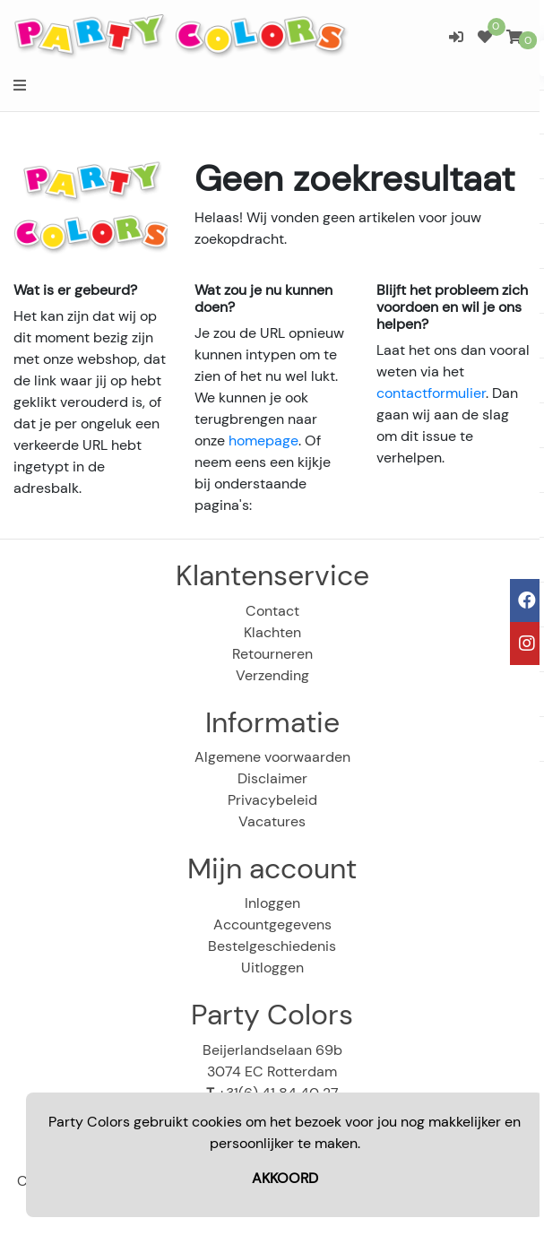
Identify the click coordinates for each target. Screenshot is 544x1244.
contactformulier (431, 393)
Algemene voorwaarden (272, 756)
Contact (272, 610)
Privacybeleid (272, 799)
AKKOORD (285, 1178)
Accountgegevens (272, 924)
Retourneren (272, 653)
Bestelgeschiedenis (272, 946)
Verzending (272, 675)
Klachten (272, 632)
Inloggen (272, 903)
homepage (263, 440)
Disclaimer (272, 778)
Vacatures (272, 821)
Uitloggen (272, 967)
